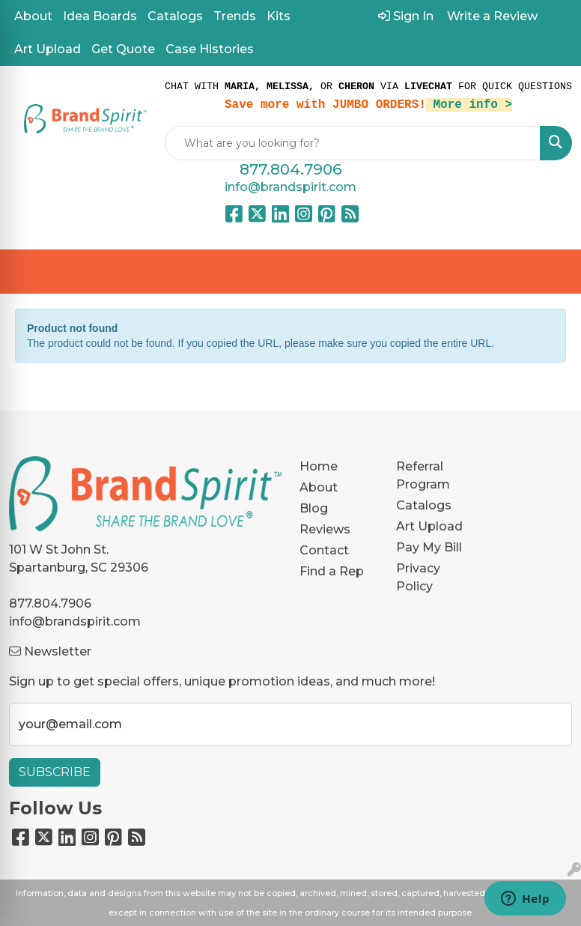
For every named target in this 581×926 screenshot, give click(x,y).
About (33, 16)
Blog (313, 508)
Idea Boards (100, 16)
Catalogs (175, 16)
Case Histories (209, 49)
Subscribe (55, 772)
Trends (234, 16)
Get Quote (123, 49)
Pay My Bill (429, 547)
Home (318, 466)
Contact (324, 550)
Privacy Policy (418, 577)
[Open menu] (551, 272)
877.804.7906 (290, 169)
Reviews (324, 529)
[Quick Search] (353, 143)
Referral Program (423, 475)
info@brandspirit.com (290, 187)
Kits (278, 16)
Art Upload (47, 49)
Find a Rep (331, 571)
